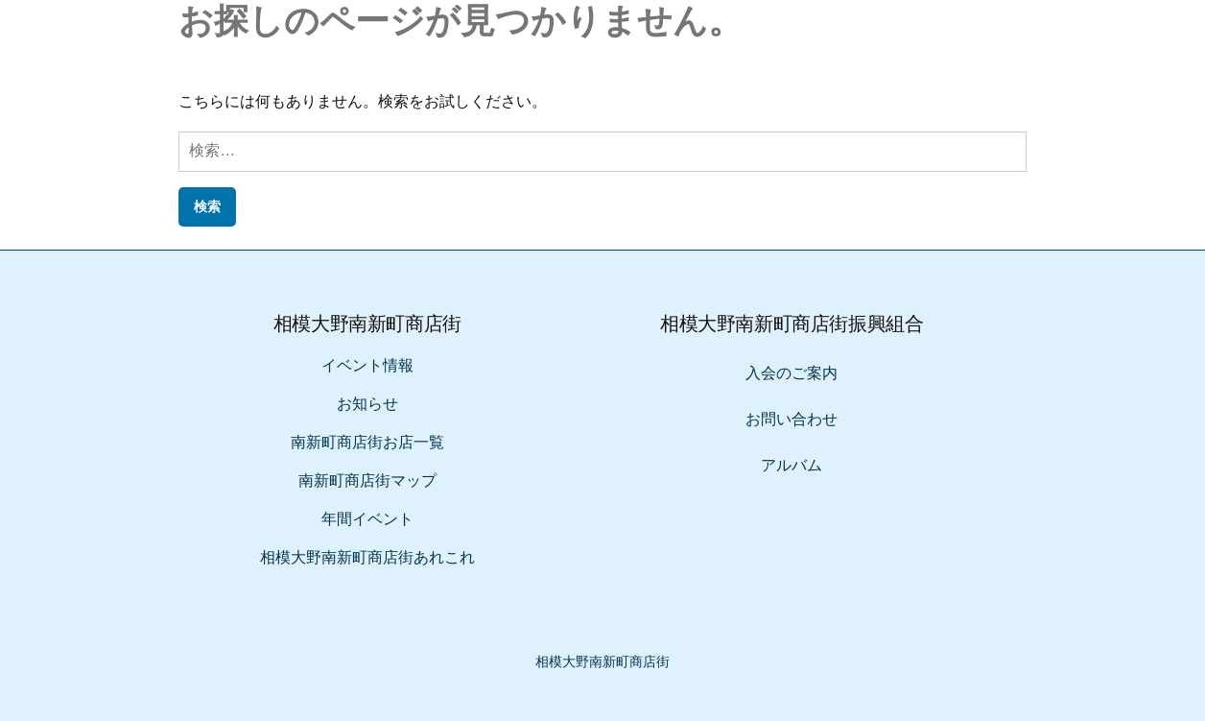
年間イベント (367, 519)
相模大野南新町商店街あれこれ (367, 557)
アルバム (791, 465)
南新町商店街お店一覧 (367, 442)
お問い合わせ (791, 419)
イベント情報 (367, 365)
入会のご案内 (791, 373)
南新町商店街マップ (367, 480)
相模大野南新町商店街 (602, 661)
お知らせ (367, 404)
